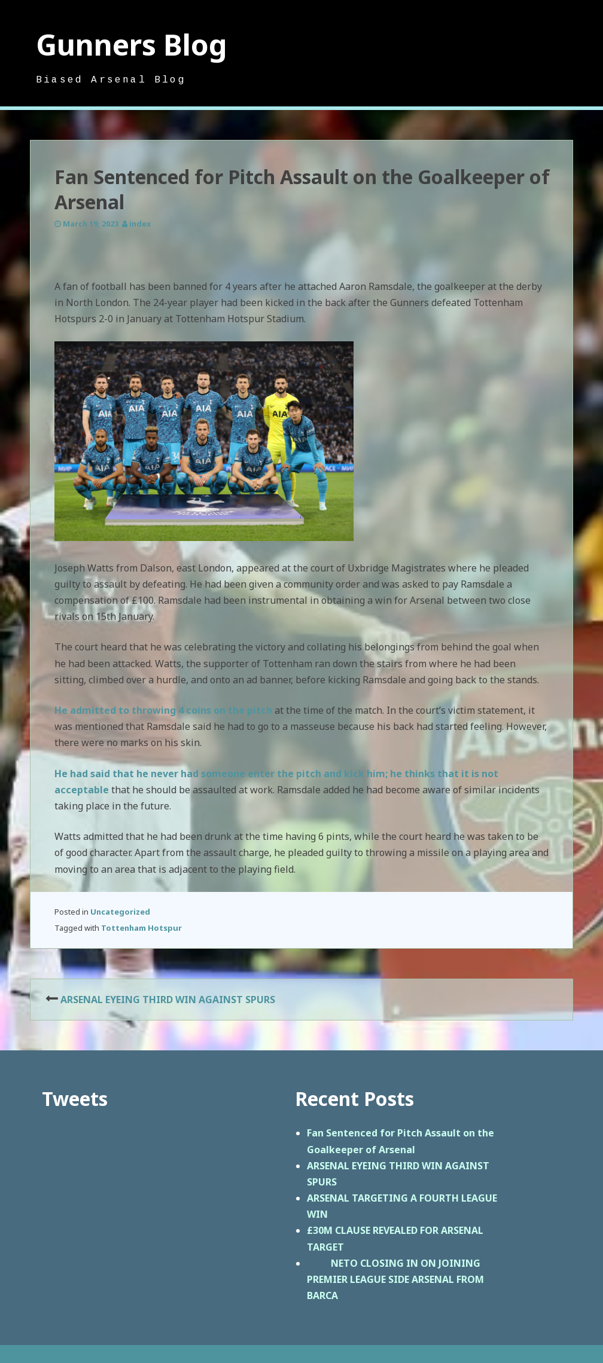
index (140, 223)
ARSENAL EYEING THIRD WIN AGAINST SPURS (167, 999)
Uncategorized (120, 911)
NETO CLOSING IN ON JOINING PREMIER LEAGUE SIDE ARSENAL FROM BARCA (395, 1279)
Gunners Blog (131, 44)
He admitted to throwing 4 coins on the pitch (163, 710)
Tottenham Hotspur (141, 927)
